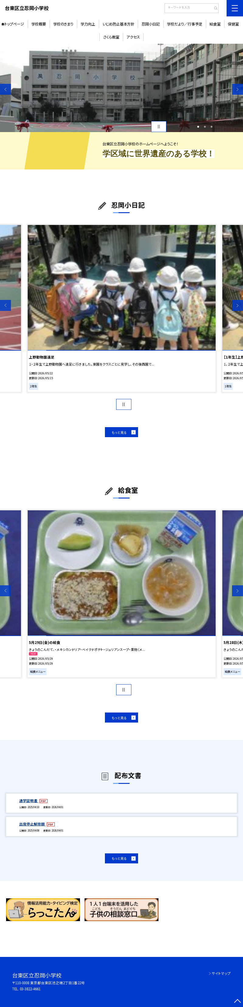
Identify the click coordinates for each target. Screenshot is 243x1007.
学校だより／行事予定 (184, 24)
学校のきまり (63, 24)
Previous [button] (5, 89)
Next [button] (237, 89)
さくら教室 (111, 37)
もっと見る (119, 432)
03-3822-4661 (30, 988)
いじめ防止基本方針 (118, 24)
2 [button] (205, 126)
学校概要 (38, 24)
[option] (121, 88)
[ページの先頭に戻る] (237, 1001)
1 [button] (198, 126)
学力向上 (88, 24)
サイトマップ (221, 973)
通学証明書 (28, 800)
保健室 (233, 24)
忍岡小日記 (150, 24)
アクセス (133, 37)
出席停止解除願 (32, 824)
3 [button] (211, 126)
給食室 (215, 24)
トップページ (14, 24)
